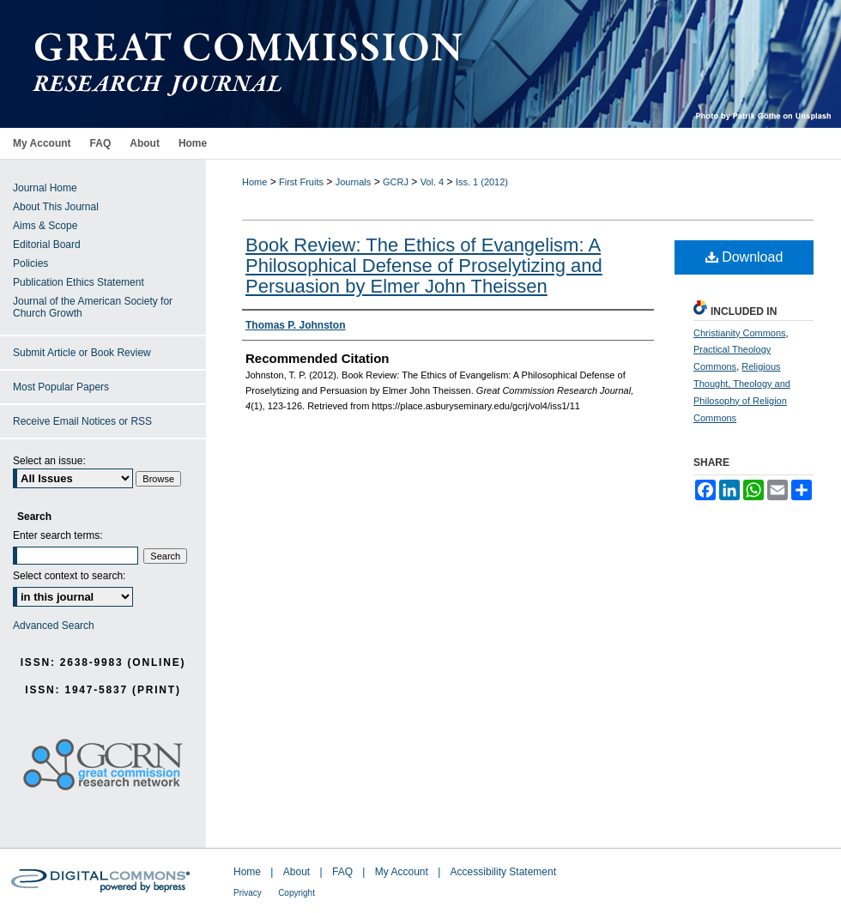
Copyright (296, 893)
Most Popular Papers (61, 387)
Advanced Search (53, 626)
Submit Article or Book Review (82, 353)
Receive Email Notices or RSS (82, 421)
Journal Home (45, 188)
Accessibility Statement (503, 872)
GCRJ (395, 182)
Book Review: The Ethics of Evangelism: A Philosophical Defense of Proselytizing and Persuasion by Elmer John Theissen (423, 265)
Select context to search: (69, 576)
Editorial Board (47, 245)
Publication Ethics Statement (78, 282)
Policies (30, 263)
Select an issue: (49, 461)
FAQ (342, 872)
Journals (354, 182)
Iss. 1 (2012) (482, 182)
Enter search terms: (58, 535)
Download (744, 257)
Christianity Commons (739, 333)
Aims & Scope (45, 226)
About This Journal (56, 207)
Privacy (247, 893)
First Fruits (301, 182)
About (296, 872)
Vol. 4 (432, 182)
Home (254, 182)
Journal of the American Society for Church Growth (92, 307)
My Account (401, 872)
